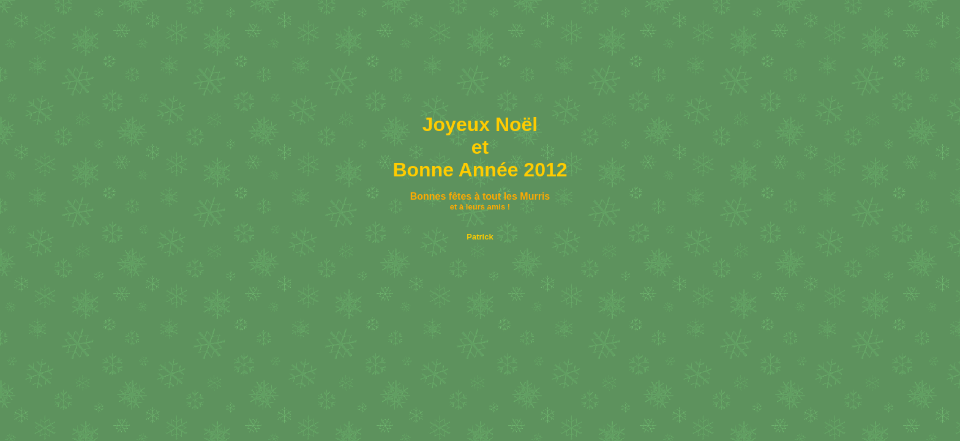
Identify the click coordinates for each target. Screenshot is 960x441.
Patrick (480, 236)
